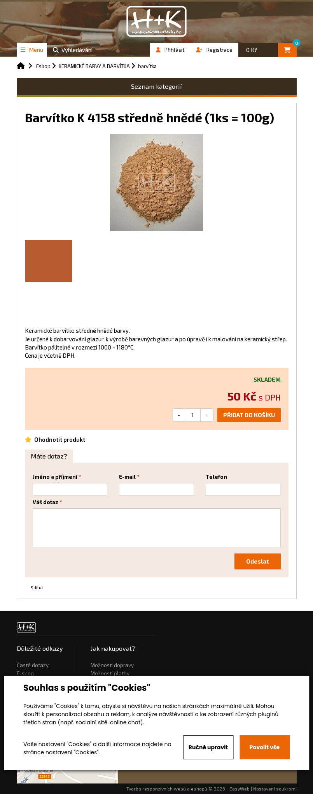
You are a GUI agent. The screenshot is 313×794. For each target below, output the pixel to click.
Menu (32, 49)
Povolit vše (265, 747)
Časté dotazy (33, 665)
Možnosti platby (110, 673)
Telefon (216, 477)
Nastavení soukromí (275, 788)
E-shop (25, 673)
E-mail (127, 477)
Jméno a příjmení (55, 477)
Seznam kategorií (156, 86)
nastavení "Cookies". (72, 752)
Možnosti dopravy (112, 665)
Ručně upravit (208, 747)
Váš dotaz (45, 502)
